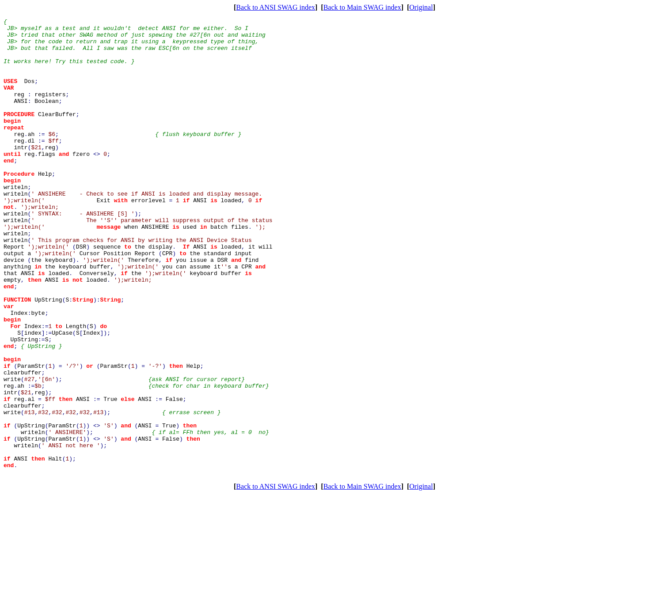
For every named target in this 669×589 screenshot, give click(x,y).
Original (421, 7)
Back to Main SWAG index (362, 7)
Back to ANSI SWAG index (275, 7)
